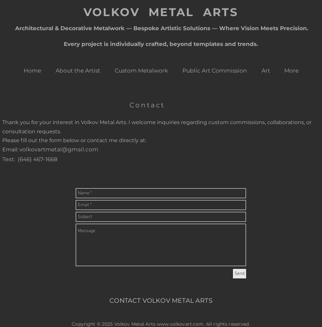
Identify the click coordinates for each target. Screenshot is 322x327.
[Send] (239, 273)
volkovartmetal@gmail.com (58, 149)
